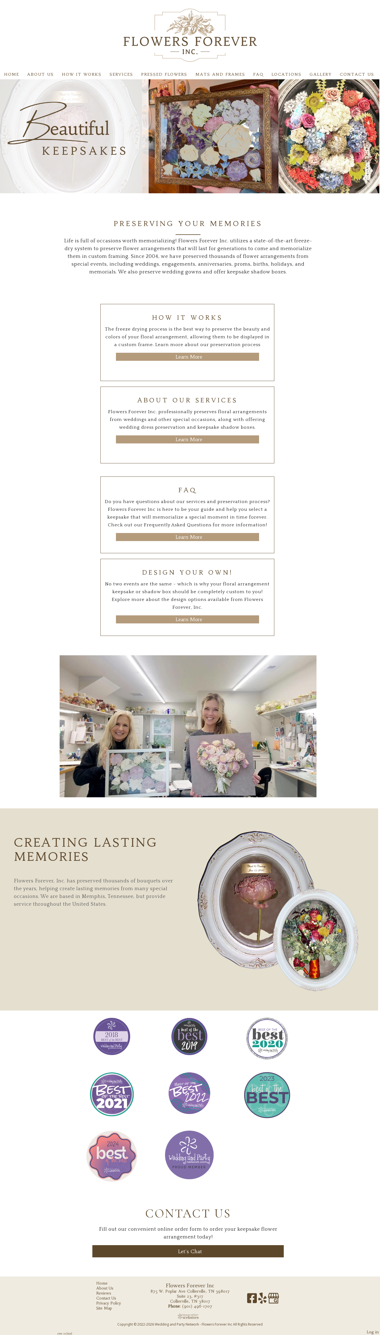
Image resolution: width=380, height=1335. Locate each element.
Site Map (108, 1308)
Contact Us (357, 74)
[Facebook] (252, 1300)
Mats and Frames (220, 74)
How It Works (82, 74)
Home (11, 74)
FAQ (258, 74)
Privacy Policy (113, 1303)
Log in (373, 1331)
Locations (287, 74)
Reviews (108, 1293)
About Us (40, 74)
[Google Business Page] (273, 1300)
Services (121, 74)
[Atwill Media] (190, 1316)
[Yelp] (263, 1300)
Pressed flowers (164, 74)
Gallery (321, 74)
